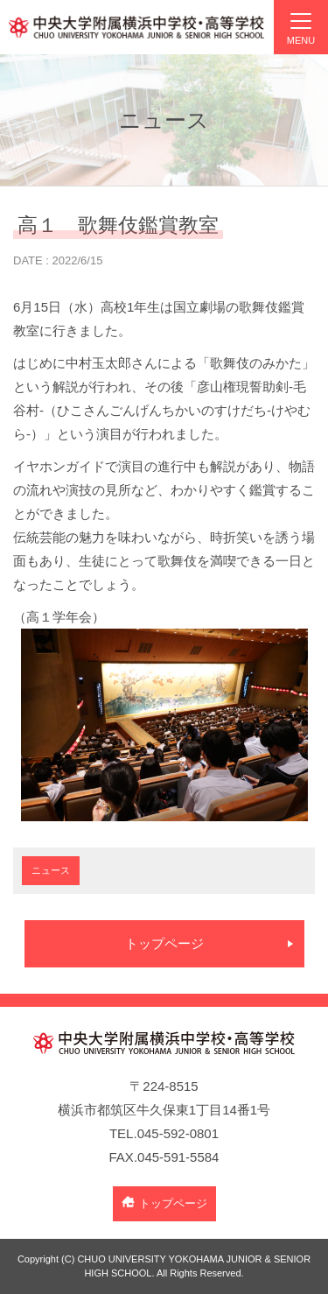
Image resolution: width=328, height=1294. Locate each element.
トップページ (164, 943)
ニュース (50, 870)
